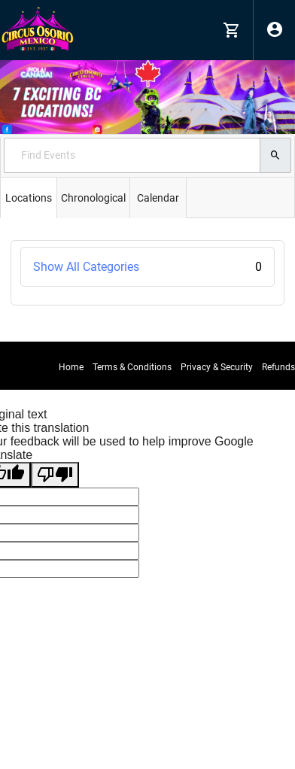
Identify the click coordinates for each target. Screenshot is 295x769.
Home (71, 367)
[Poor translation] (55, 475)
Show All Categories (147, 267)
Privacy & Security (217, 367)
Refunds (278, 367)
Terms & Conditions (132, 367)
